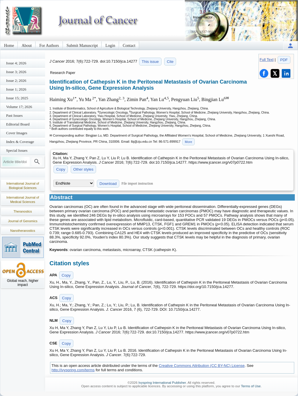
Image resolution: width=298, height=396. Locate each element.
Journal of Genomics (23, 221)
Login (110, 45)
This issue (150, 61)
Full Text (267, 59)
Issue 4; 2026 (16, 63)
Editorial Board (18, 124)
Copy (60, 169)
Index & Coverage (20, 141)
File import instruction (137, 183)
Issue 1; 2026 (16, 89)
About (27, 45)
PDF (284, 60)
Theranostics (23, 211)
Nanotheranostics (22, 230)
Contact (129, 45)
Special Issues (16, 150)
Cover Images (16, 133)
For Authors (49, 45)
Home (9, 45)
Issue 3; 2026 (16, 72)
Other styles (83, 169)
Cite (170, 61)
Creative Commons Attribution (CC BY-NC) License (202, 365)
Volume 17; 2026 (19, 107)
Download (108, 183)
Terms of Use (251, 386)
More (188, 142)
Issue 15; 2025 (17, 98)
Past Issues (14, 115)
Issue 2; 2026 (16, 80)
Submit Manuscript (82, 45)
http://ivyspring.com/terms (73, 370)
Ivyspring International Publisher (162, 382)
